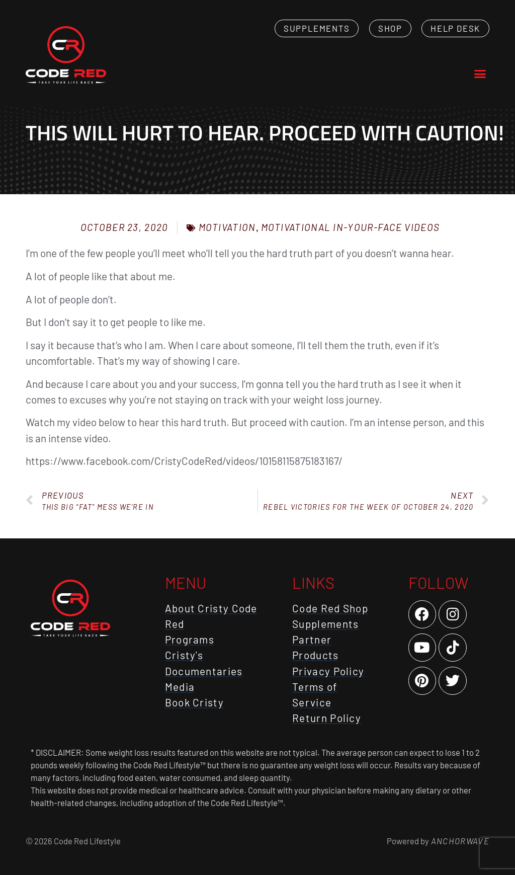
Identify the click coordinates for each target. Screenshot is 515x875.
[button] (479, 74)
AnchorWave (459, 841)
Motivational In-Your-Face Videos (350, 227)
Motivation (227, 227)
